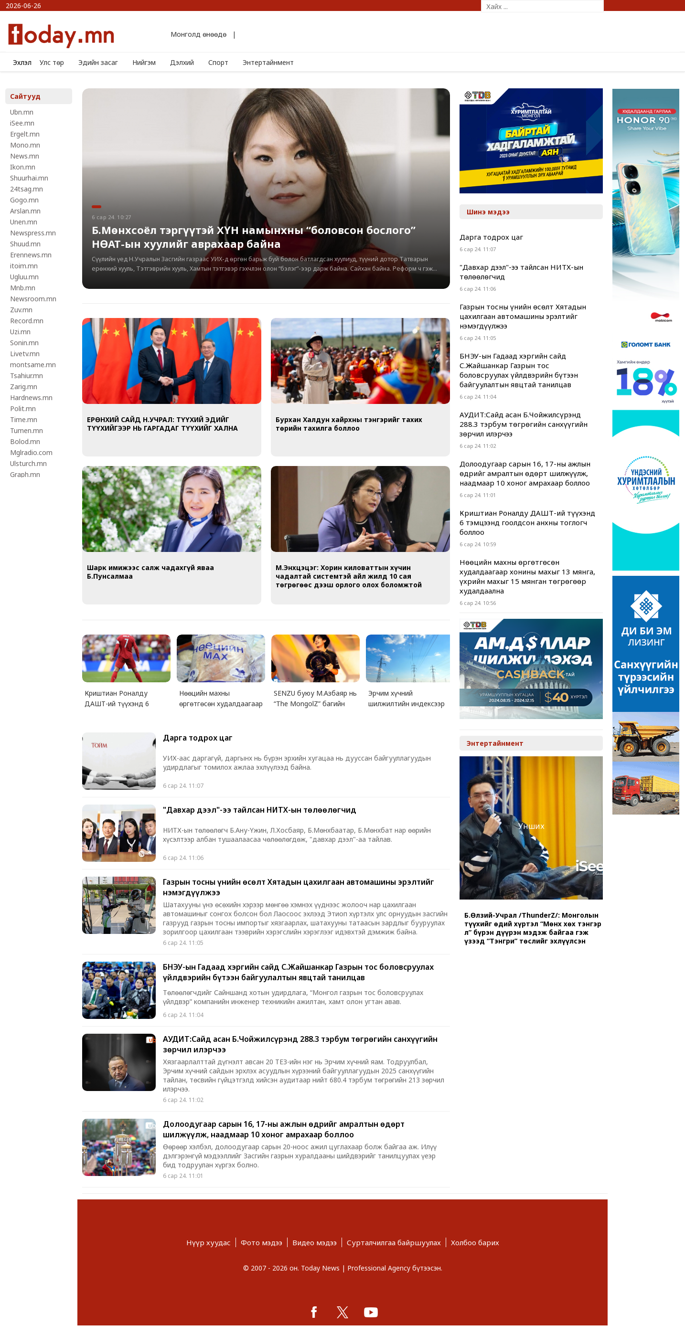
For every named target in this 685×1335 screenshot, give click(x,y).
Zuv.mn (21, 309)
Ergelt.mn (25, 133)
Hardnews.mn (31, 397)
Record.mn (26, 320)
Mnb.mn (22, 287)
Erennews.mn (31, 254)
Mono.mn (25, 144)
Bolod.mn (25, 441)
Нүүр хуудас (208, 1242)
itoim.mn (24, 265)
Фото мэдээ (261, 1242)
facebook (313, 1312)
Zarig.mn (23, 386)
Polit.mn (23, 408)
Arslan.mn (25, 210)
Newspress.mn (33, 232)
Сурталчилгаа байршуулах (394, 1242)
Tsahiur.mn (26, 375)
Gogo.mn (24, 199)
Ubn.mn (21, 112)
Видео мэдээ (314, 1242)
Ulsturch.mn (28, 463)
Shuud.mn (25, 243)
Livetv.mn (25, 353)
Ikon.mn (22, 166)
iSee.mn (22, 122)
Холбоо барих (475, 1242)
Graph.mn (25, 474)
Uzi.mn (20, 331)
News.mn (24, 155)
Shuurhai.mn (29, 177)
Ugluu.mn (24, 276)
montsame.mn (33, 364)
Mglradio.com (31, 452)
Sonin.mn (24, 342)
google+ (371, 1312)
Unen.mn (23, 221)
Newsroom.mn (33, 298)
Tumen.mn (26, 430)
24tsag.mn (26, 188)
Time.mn (23, 419)
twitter (342, 1312)
